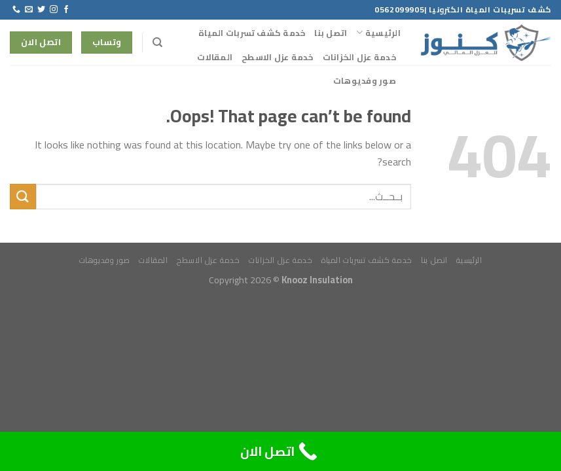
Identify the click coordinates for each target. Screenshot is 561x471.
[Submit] (23, 196)
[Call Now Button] (280, 451)
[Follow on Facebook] (66, 9)
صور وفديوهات (364, 80)
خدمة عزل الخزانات (359, 57)
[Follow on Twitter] (41, 9)
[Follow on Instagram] (54, 9)
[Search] (157, 42)
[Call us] (16, 9)
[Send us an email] (29, 9)
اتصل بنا (330, 33)
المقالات (214, 57)
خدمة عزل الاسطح (278, 57)
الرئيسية (378, 33)
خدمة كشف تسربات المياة (251, 33)
